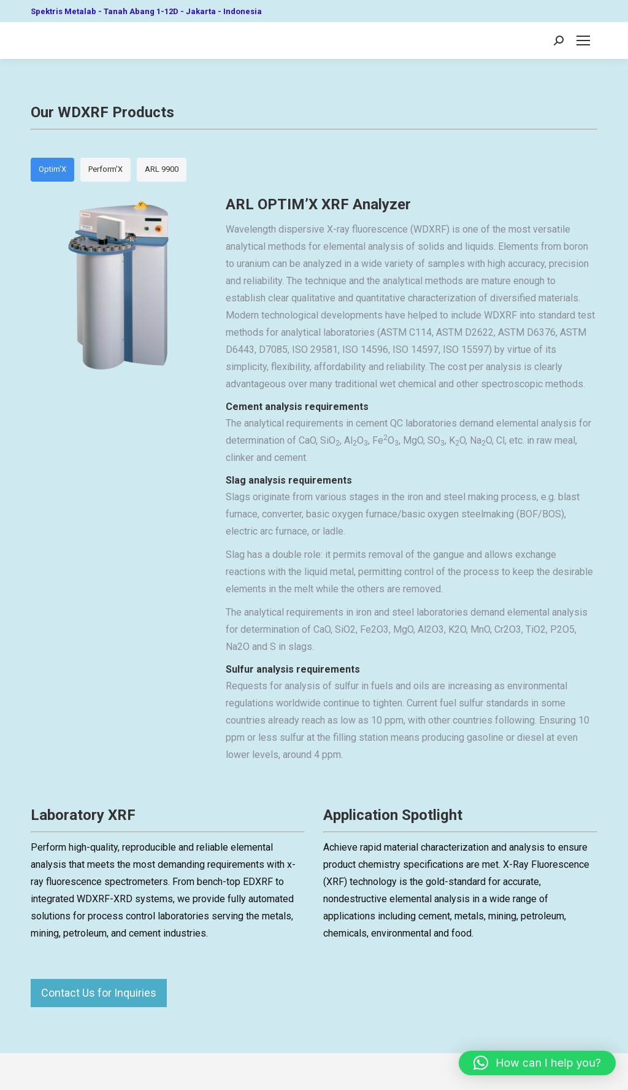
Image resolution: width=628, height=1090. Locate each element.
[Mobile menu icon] (583, 40)
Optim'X (52, 169)
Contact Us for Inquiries (98, 992)
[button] (537, 1063)
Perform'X (105, 169)
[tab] (52, 170)
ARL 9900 (161, 169)
